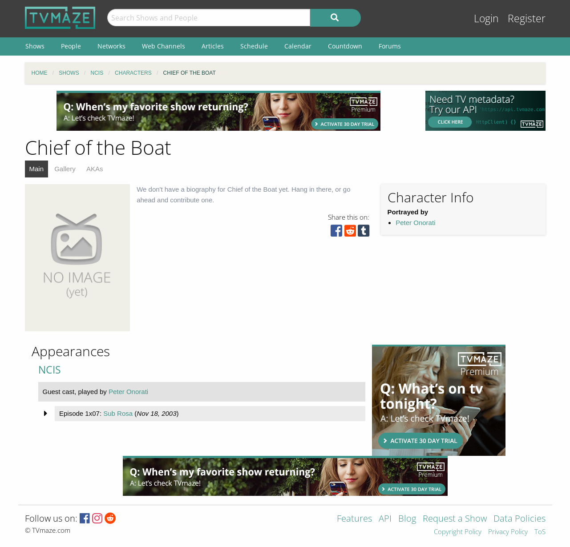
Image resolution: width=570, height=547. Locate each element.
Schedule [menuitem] (254, 46)
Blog (407, 519)
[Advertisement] (218, 111)
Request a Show (455, 519)
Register (527, 18)
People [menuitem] (71, 46)
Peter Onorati (415, 222)
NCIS (49, 370)
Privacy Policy (508, 532)
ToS (540, 532)
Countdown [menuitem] (345, 46)
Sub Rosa (118, 413)
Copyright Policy (457, 532)
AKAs (94, 169)
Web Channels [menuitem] (163, 46)
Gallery (65, 169)
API (385, 519)
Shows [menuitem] (34, 46)
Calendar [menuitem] (297, 46)
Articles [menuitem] (213, 46)
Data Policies (519, 519)
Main (36, 169)
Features (354, 519)
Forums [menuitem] (390, 46)
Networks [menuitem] (111, 46)
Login (486, 18)
